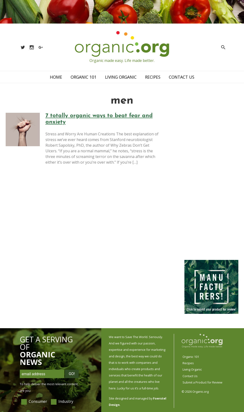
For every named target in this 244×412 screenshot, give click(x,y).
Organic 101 (84, 77)
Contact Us (181, 77)
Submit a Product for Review (202, 382)
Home (56, 77)
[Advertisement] (211, 183)
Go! (72, 374)
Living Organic (121, 77)
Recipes (152, 77)
